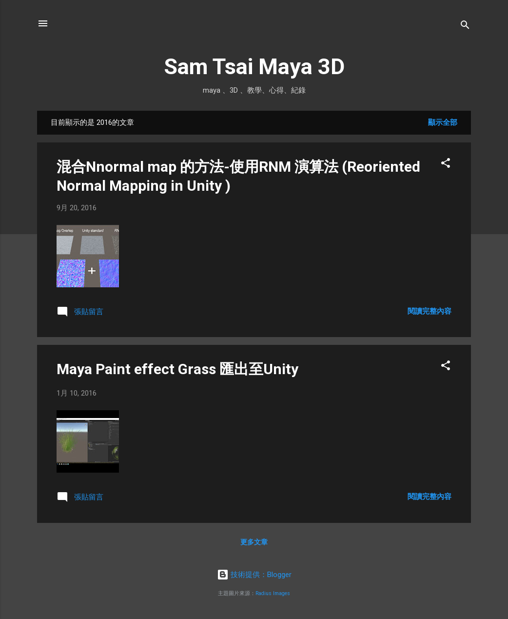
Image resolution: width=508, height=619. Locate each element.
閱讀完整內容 (429, 311)
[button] (445, 164)
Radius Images (272, 593)
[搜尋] (465, 26)
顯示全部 (442, 122)
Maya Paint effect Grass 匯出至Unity (177, 369)
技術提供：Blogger (254, 574)
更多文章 (254, 542)
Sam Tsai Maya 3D (254, 67)
